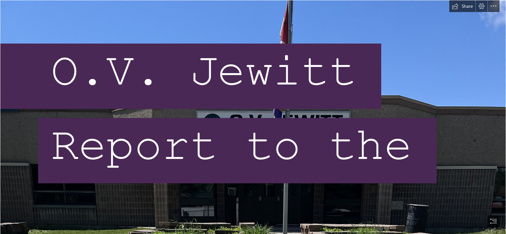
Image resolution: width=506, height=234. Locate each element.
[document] (253, 117)
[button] (462, 6)
